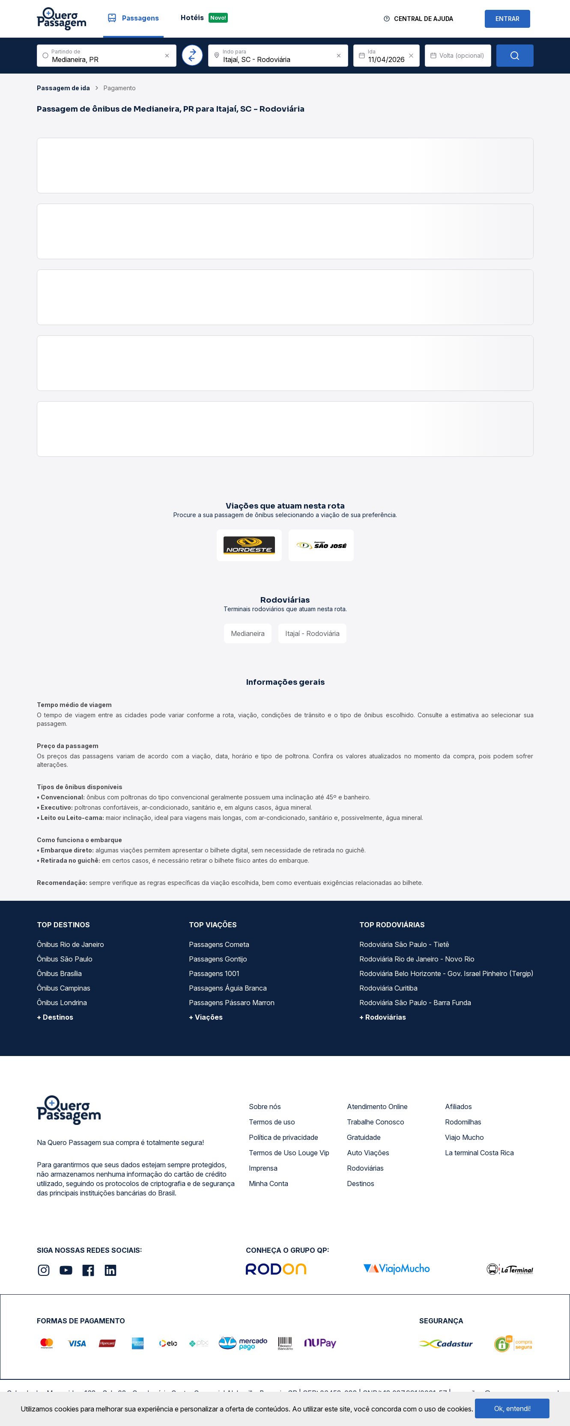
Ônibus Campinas (63, 988)
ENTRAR (507, 18)
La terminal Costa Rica (479, 1152)
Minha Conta (268, 1183)
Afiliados (458, 1106)
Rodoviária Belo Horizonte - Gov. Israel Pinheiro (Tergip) (446, 973)
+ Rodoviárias (382, 1017)
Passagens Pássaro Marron (232, 1002)
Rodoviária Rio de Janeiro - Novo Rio (417, 959)
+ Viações (206, 1017)
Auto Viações (368, 1152)
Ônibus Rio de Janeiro (70, 944)
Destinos (360, 1183)
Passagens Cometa (219, 944)
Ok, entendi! (512, 1408)
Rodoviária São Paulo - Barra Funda (415, 1002)
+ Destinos (55, 1017)
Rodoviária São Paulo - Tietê (404, 944)
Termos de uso (272, 1122)
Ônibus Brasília (59, 973)
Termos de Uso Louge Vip (289, 1152)
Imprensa (263, 1168)
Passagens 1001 (214, 973)
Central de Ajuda (423, 18)
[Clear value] (411, 56)
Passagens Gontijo (218, 959)
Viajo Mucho (464, 1137)
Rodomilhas (463, 1122)
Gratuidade (364, 1137)
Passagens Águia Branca (228, 988)
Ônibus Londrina (62, 1002)
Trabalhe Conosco (375, 1122)
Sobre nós (265, 1106)
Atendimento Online (377, 1106)
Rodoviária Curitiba (388, 988)
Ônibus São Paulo (65, 959)
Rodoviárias (365, 1168)
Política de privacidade (283, 1137)
